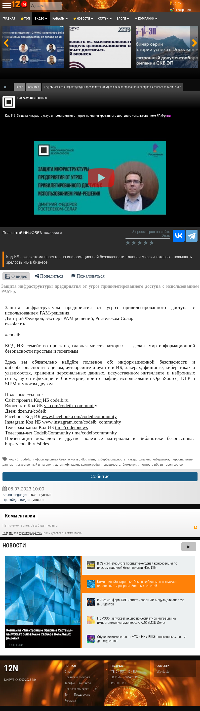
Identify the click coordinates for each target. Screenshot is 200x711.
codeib (25, 459)
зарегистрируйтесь (30, 533)
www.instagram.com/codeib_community (81, 422)
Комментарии (20, 516)
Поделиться (49, 276)
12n (11, 668)
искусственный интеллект (34, 464)
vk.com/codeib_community (70, 405)
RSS (196, 527)
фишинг (144, 459)
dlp (83, 459)
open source (174, 464)
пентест (146, 464)
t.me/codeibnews (71, 427)
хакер (132, 459)
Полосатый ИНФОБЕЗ (32, 98)
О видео (16, 276)
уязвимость (112, 464)
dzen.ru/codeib (32, 411)
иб (156, 464)
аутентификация (67, 464)
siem (91, 459)
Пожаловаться (88, 276)
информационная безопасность (56, 459)
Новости (14, 545)
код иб (13, 459)
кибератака (161, 459)
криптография (91, 464)
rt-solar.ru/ (15, 323)
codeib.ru (59, 400)
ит (161, 464)
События (100, 476)
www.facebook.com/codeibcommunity (79, 416)
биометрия (130, 464)
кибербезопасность (111, 459)
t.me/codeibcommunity (94, 432)
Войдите (7, 533)
